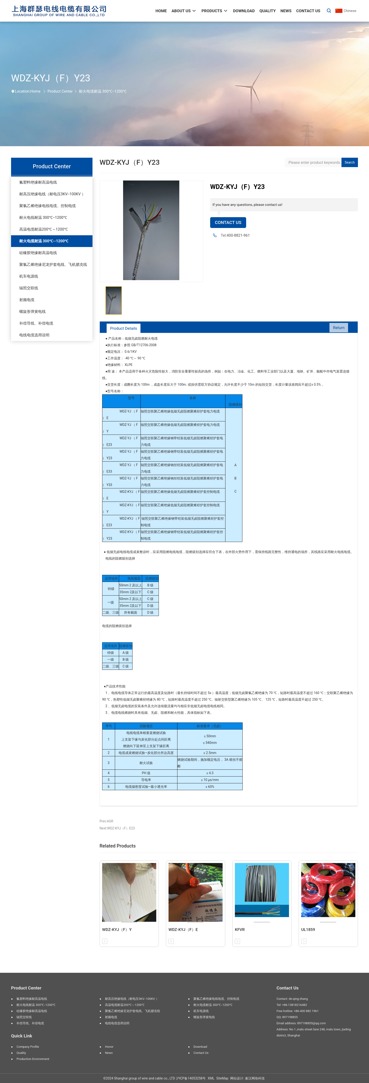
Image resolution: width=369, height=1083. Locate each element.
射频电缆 (26, 300)
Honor (109, 1046)
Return (337, 328)
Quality (21, 1053)
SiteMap (222, 1078)
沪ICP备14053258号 (191, 1078)
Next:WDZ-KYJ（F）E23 (117, 828)
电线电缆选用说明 (34, 335)
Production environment (32, 1059)
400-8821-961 (238, 236)
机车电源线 (28, 276)
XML (211, 1078)
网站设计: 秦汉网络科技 (247, 1078)
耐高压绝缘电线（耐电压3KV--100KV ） (52, 194)
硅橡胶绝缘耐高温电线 (38, 253)
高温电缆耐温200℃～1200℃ (43, 229)
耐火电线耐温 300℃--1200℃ (43, 217)
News (109, 1053)
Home (35, 91)
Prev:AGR (106, 821)
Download (200, 1046)
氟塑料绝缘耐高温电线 (38, 182)
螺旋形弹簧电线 (32, 311)
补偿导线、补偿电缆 (36, 323)
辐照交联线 (28, 288)
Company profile (27, 1046)
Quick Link (21, 1036)
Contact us (201, 1053)
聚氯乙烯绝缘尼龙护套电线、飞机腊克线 (53, 264)
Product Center (60, 91)
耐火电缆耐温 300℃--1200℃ (103, 91)
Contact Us (229, 223)
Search (350, 162)
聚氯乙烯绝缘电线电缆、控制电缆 (47, 206)
